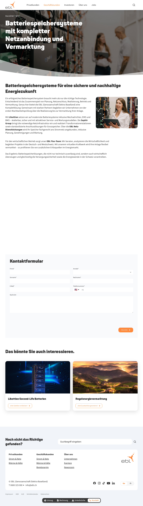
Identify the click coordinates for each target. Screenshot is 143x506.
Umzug (48, 500)
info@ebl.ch (31, 485)
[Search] (135, 5)
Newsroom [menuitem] (69, 467)
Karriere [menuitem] (68, 463)
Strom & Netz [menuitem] (15, 458)
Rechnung (62, 500)
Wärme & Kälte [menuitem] (16, 463)
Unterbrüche (78, 500)
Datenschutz (45, 494)
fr (130, 483)
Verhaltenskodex (32, 494)
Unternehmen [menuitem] (70, 458)
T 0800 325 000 (15, 485)
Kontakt (94, 500)
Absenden (124, 330)
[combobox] (103, 272)
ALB (22, 494)
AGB (17, 494)
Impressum (9, 494)
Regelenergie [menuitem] (42, 467)
